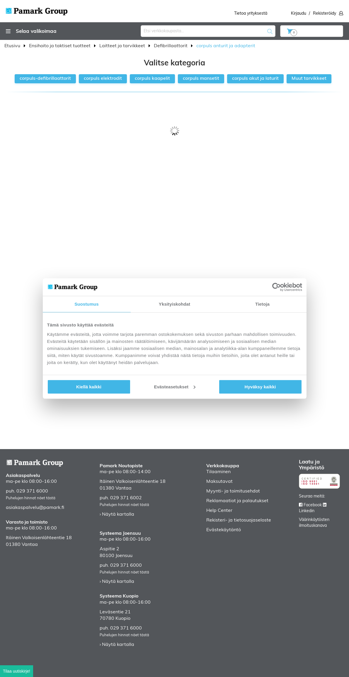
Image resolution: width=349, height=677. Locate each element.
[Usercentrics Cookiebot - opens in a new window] (276, 287)
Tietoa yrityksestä (250, 13)
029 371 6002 (126, 498)
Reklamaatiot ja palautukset (237, 501)
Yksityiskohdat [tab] (174, 304)
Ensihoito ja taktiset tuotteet (60, 46)
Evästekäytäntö (223, 530)
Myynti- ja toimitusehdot (233, 491)
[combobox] (208, 31)
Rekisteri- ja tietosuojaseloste (238, 520)
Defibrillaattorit (171, 46)
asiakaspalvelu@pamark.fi (35, 507)
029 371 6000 (32, 491)
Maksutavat (219, 481)
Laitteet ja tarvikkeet (122, 46)
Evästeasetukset (174, 386)
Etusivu (12, 46)
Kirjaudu (298, 13)
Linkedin (306, 511)
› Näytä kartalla (117, 514)
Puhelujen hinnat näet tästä (30, 498)
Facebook (313, 505)
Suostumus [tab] (86, 304)
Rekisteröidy (324, 13)
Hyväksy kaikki (260, 386)
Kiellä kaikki (88, 386)
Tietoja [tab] (262, 304)
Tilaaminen (218, 472)
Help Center (219, 510)
